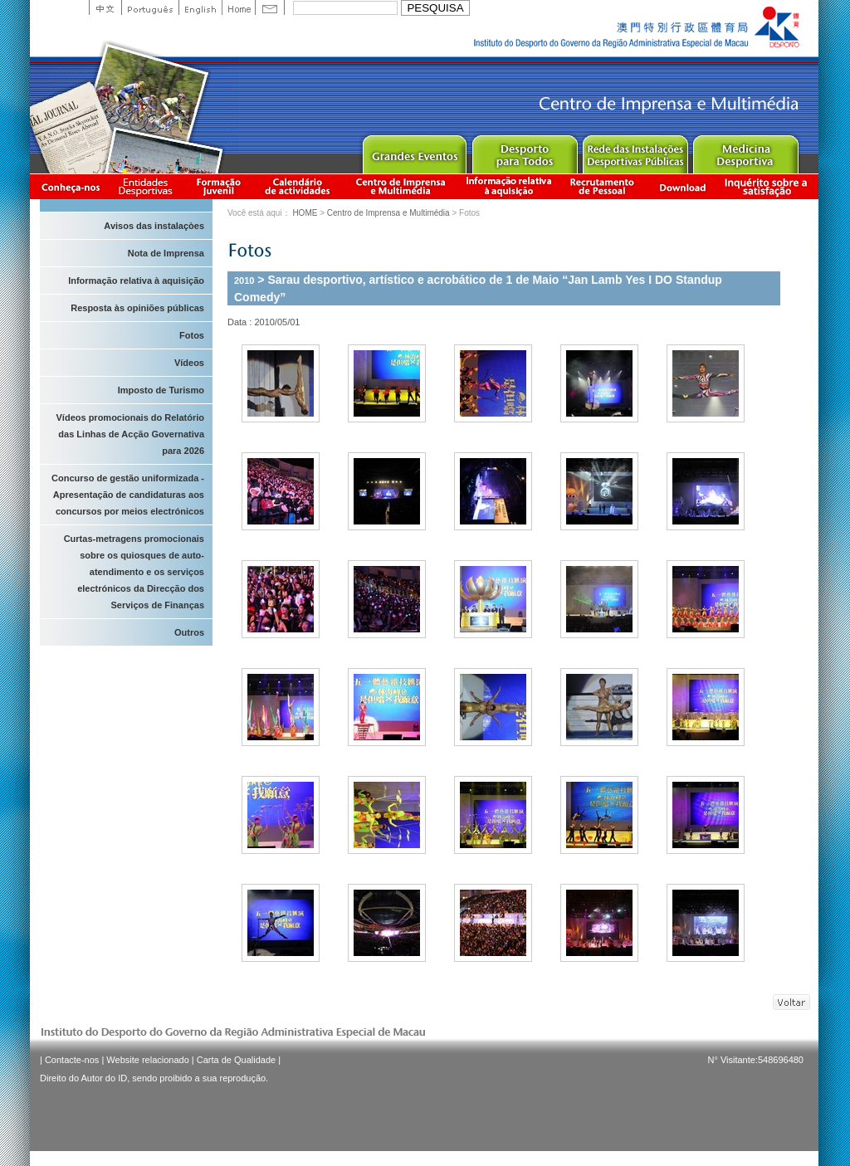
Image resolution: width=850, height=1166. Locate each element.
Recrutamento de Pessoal (602, 186)
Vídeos (189, 363)
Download (682, 186)
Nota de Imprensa (166, 253)
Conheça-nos (70, 186)
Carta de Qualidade (236, 1060)
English (200, 7)
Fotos (191, 335)
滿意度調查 (768, 186)
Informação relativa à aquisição (509, 186)
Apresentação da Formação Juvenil (218, 186)
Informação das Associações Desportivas (148, 186)
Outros (189, 632)
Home (238, 7)
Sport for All (524, 150)
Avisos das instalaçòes (154, 226)
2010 (244, 280)
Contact (270, 7)
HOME (304, 212)
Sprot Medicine (745, 150)
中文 (105, 7)
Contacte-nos (72, 1060)
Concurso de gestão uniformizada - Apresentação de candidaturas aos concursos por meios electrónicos (127, 494)
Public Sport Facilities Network (634, 150)
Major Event (414, 150)
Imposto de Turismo (161, 390)
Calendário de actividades (298, 186)
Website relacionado (147, 1060)
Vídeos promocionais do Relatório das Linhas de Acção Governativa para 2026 (130, 434)
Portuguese (149, 7)
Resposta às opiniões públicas (137, 308)
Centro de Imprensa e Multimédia (401, 186)
